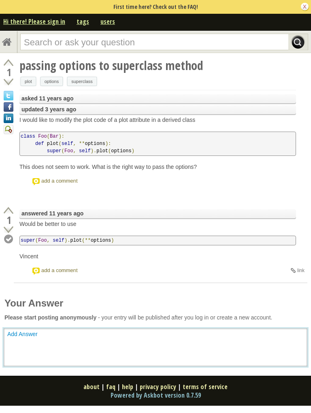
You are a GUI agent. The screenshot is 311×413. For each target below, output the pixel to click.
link (301, 270)
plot (28, 81)
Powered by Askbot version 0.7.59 (156, 395)
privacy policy (158, 386)
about (91, 386)
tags (83, 21)
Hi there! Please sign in (34, 21)
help (127, 386)
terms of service (205, 386)
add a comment (59, 181)
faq (110, 386)
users (107, 21)
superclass (82, 81)
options (52, 81)
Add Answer (22, 334)
